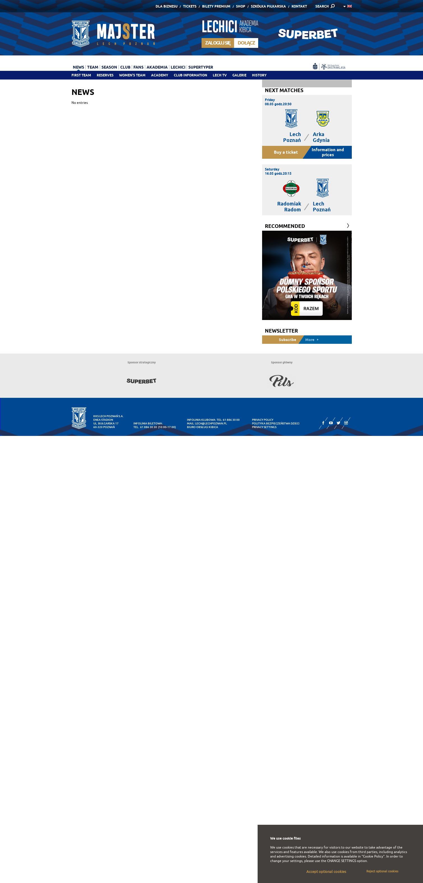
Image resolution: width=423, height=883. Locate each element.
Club (125, 67)
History (259, 75)
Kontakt (299, 6)
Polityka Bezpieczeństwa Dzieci (275, 423)
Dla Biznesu (166, 6)
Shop (240, 6)
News (78, 67)
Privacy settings (264, 427)
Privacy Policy (262, 420)
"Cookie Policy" (373, 856)
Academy (159, 75)
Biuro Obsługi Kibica (202, 427)
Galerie (239, 75)
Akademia (157, 67)
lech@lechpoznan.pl (211, 423)
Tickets (190, 6)
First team (81, 75)
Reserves (105, 75)
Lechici (178, 67)
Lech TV (220, 75)
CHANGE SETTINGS (341, 861)
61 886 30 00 (231, 420)
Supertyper (200, 67)
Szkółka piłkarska (268, 6)
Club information (190, 75)
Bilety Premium (216, 6)
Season (109, 67)
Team (92, 67)
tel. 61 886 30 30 (145, 427)
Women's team (132, 75)
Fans (138, 67)
